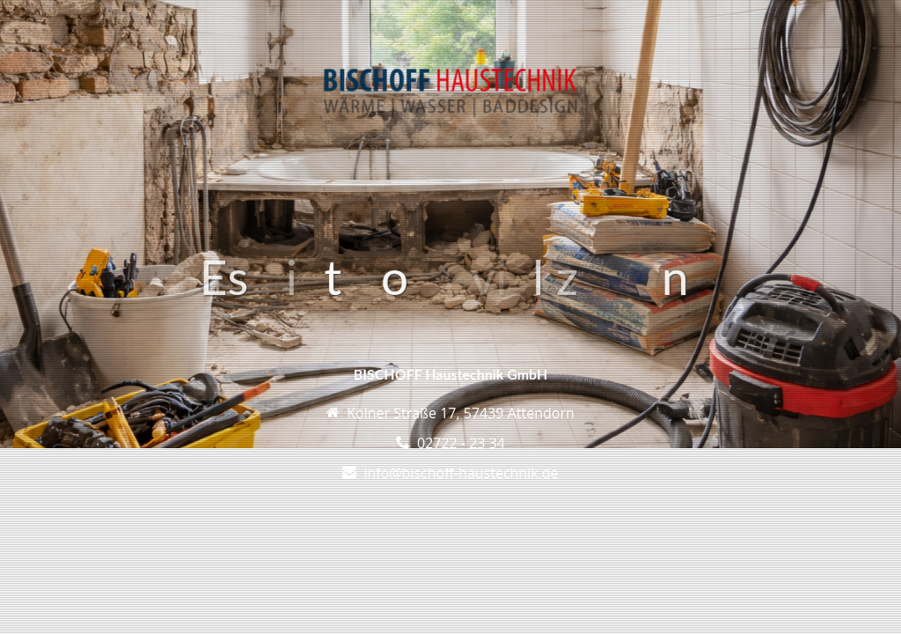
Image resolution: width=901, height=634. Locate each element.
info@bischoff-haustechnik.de (460, 473)
